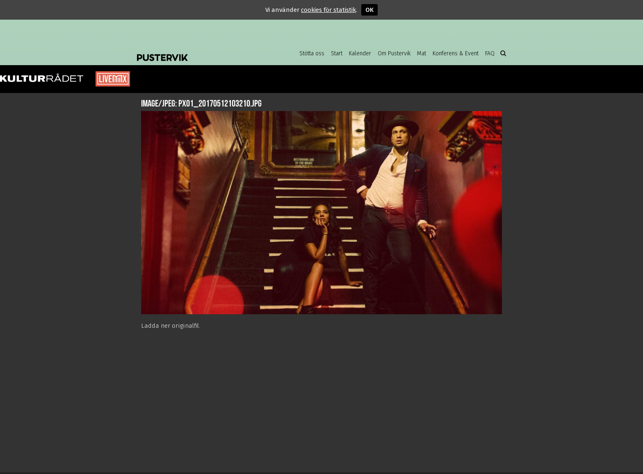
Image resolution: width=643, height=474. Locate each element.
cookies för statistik (328, 10)
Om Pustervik (394, 53)
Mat (421, 53)
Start (336, 53)
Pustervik (202, 51)
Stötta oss (311, 53)
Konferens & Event (456, 53)
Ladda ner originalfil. (170, 325)
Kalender (360, 53)
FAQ (490, 53)
